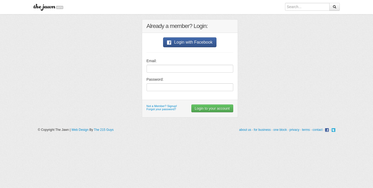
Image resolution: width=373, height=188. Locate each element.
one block (280, 130)
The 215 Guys (104, 130)
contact (318, 130)
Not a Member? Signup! (162, 106)
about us (245, 130)
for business (262, 130)
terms (306, 130)
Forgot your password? (161, 109)
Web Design (79, 130)
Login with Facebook (190, 42)
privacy (294, 130)
